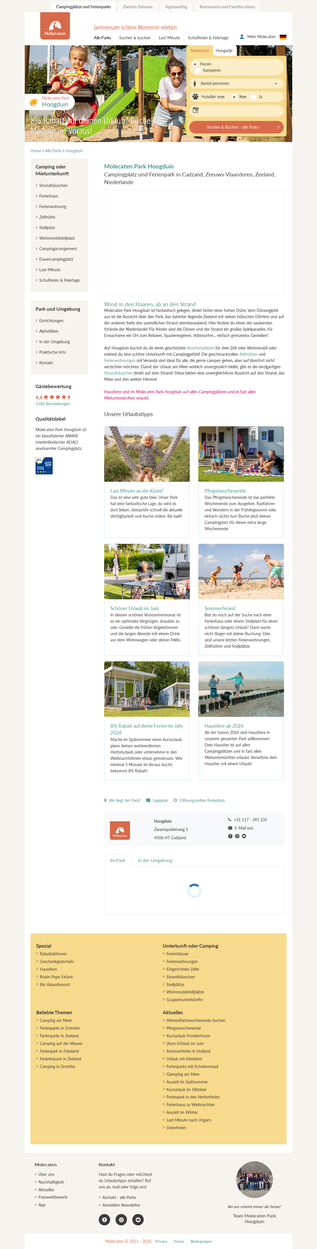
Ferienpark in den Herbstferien (193, 1096)
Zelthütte (47, 217)
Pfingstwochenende (225, 491)
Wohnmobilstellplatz (57, 238)
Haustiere (48, 969)
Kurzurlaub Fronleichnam (188, 1035)
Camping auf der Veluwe (61, 1043)
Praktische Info (52, 352)
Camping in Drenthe (57, 1066)
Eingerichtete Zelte (182, 969)
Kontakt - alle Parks (119, 1197)
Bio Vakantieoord (55, 984)
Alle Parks (102, 37)
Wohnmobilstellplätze (185, 991)
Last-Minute (169, 37)
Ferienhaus (48, 196)
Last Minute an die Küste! (136, 491)
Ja (260, 96)
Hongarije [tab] (224, 50)
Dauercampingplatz (56, 259)
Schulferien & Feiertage (208, 37)
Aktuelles (46, 1189)
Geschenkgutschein (57, 961)
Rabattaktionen (53, 953)
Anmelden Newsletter (121, 1205)
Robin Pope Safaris (56, 976)
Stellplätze (175, 984)
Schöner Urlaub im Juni (134, 608)
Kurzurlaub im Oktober (186, 1089)
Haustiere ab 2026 (224, 726)
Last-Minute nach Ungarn (188, 1120)
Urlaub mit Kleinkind (184, 1058)
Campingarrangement (58, 248)
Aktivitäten (48, 331)
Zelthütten (248, 354)
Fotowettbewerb (52, 1197)
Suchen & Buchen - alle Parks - (234, 127)
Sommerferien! (220, 608)
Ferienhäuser (177, 953)
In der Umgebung (54, 341)
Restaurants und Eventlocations (227, 6)
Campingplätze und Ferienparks (83, 6)
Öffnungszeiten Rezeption (199, 800)
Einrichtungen (51, 320)
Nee (242, 96)
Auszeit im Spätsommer (187, 1081)
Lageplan (157, 800)
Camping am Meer (56, 1020)
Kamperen (209, 70)
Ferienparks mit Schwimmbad (192, 1066)
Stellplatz (47, 227)
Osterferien (176, 1127)
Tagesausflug (176, 6)
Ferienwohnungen (119, 360)
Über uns (46, 1174)
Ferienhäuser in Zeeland (60, 1058)
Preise (179, 1241)
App (42, 1204)
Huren (205, 63)
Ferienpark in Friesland (59, 1051)
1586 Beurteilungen (53, 403)
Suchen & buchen (135, 37)
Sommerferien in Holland (188, 1051)
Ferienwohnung (52, 206)
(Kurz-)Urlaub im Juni (184, 1043)
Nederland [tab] (200, 50)
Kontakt (46, 362)
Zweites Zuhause (138, 6)
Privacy (161, 1241)
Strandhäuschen (118, 373)
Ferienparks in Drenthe (60, 1028)
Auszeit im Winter (182, 1112)
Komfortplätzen (200, 347)
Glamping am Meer (183, 1074)
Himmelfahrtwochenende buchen (195, 1020)
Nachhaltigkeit (51, 1182)
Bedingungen (201, 1241)
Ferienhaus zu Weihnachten (190, 1104)
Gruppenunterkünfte (184, 999)
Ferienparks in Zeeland (59, 1035)
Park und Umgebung (58, 309)
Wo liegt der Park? (122, 800)
